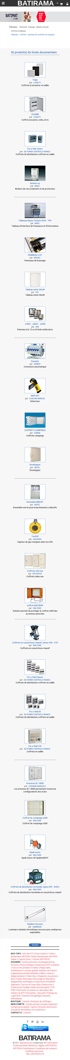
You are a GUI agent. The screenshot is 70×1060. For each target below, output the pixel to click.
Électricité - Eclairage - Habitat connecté (34, 27)
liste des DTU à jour (31, 953)
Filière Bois (31, 976)
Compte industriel (49, 1004)
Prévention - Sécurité (35, 993)
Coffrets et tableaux (18, 31)
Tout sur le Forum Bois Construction (37, 984)
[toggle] (3, 3)
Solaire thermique (24, 979)
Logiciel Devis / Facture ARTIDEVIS (34, 959)
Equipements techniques (22, 981)
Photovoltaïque (27, 965)
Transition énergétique (31, 996)
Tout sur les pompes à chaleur (25, 967)
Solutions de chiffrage (40, 1001)
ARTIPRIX (17, 1048)
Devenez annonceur (47, 1007)
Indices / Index (47, 953)
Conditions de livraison (46, 1048)
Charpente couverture (47, 976)
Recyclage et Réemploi (43, 979)
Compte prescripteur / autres (24, 1007)
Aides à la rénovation (40, 987)
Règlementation (18, 976)
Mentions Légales (37, 1045)
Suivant (35, 945)
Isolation (55, 965)
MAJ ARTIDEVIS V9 (35, 1054)
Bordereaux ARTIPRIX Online (23, 956)
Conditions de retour (34, 1051)
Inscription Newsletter (21, 1009)
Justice (50, 973)
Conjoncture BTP (42, 965)
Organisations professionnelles (24, 973)
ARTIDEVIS (51, 1045)
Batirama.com (26, 1043)
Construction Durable (20, 987)
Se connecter (38, 1009)
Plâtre (42, 973)
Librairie (25, 1001)
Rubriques (13, 27)
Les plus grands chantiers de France (40, 970)
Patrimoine (21, 990)
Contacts (27, 1012)
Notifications (29, 1048)
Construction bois (29, 962)
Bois (13, 979)
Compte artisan (32, 1004)
